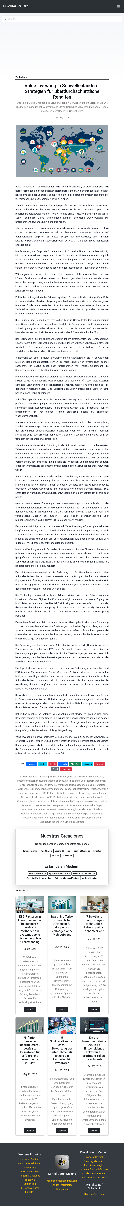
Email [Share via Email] (55, 769)
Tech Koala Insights (94, 1165)
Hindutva (30, 1179)
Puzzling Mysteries (30, 1175)
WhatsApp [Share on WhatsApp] (75, 764)
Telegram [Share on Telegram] (88, 764)
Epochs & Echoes (30, 1171)
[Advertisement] (62, 43)
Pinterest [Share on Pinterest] (100, 764)
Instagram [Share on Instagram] (66, 769)
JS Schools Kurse (29, 1188)
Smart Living (29, 1167)
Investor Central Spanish (30, 1163)
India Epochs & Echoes (94, 1177)
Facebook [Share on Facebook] (32, 764)
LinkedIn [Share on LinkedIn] (63, 764)
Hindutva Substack (94, 1194)
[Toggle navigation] (118, 6)
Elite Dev (29, 1192)
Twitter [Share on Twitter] (43, 764)
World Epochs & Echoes (94, 1173)
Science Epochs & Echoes (94, 1169)
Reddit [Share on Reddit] (53, 764)
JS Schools (30, 1183)
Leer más (29, 1009)
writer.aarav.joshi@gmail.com (62, 1180)
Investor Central (29, 1159)
